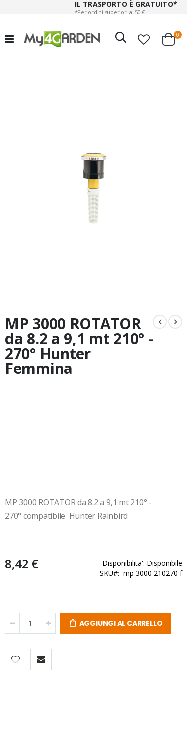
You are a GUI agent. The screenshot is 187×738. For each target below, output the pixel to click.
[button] (143, 39)
